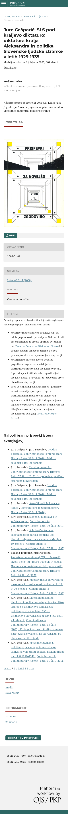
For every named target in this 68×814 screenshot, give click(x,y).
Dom (7, 16)
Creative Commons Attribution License (37, 346)
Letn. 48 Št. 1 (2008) (34, 16)
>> (32, 668)
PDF (12, 235)
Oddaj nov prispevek (23, 737)
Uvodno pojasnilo (40, 467)
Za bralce (10, 716)
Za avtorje (11, 722)
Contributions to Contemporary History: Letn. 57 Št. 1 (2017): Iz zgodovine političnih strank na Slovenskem (37, 476)
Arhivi (16, 16)
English (9, 687)
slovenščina (12, 693)
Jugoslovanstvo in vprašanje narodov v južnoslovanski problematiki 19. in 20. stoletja (37, 584)
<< (5, 668)
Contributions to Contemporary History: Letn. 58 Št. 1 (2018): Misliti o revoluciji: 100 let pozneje (36, 458)
